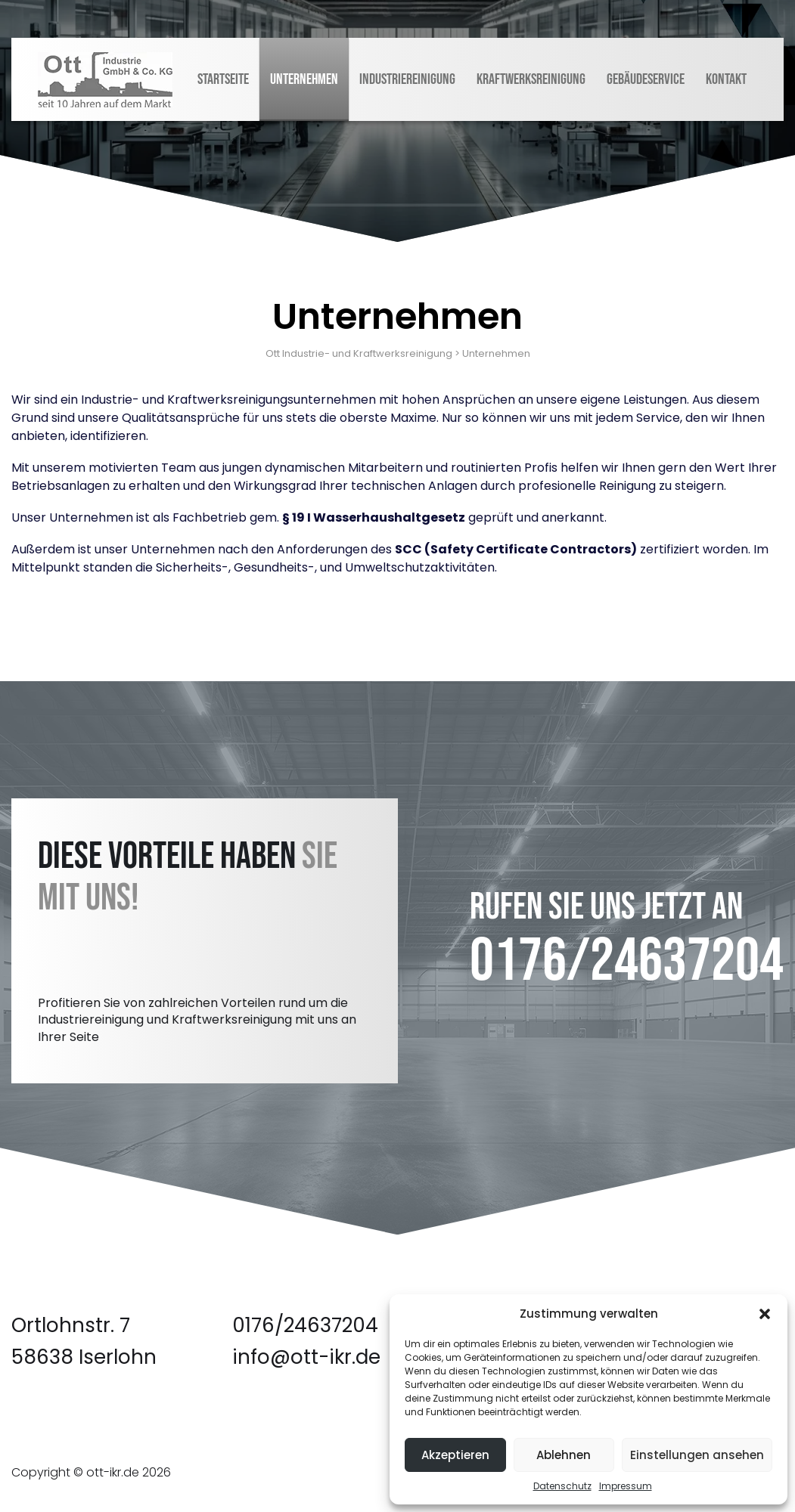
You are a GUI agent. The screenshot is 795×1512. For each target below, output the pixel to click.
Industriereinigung (407, 79)
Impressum (625, 1485)
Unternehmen (304, 79)
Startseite (223, 79)
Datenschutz (562, 1485)
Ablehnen (563, 1455)
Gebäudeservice (646, 79)
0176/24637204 (627, 961)
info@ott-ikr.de (306, 1357)
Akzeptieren (455, 1455)
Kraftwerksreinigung (531, 79)
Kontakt (726, 79)
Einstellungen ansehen (697, 1455)
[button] (764, 1313)
